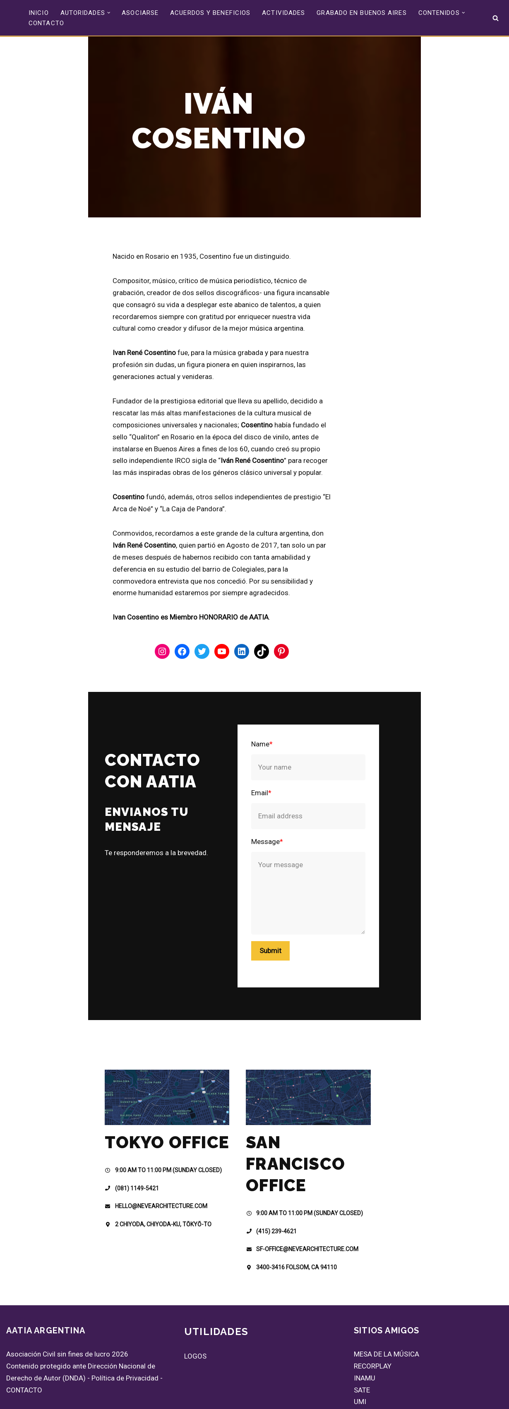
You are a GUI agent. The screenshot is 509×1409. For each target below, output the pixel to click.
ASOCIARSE (140, 13)
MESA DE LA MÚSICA (386, 1318)
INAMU (364, 1341)
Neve (14, 1398)
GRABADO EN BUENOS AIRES (361, 13)
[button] (108, 12)
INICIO (39, 13)
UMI (360, 1365)
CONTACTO (46, 23)
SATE (362, 1353)
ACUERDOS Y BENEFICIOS (210, 13)
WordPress (103, 1398)
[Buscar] (495, 18)
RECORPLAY (372, 1330)
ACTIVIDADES (283, 13)
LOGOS (195, 1320)
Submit (290, 898)
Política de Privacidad (124, 1341)
